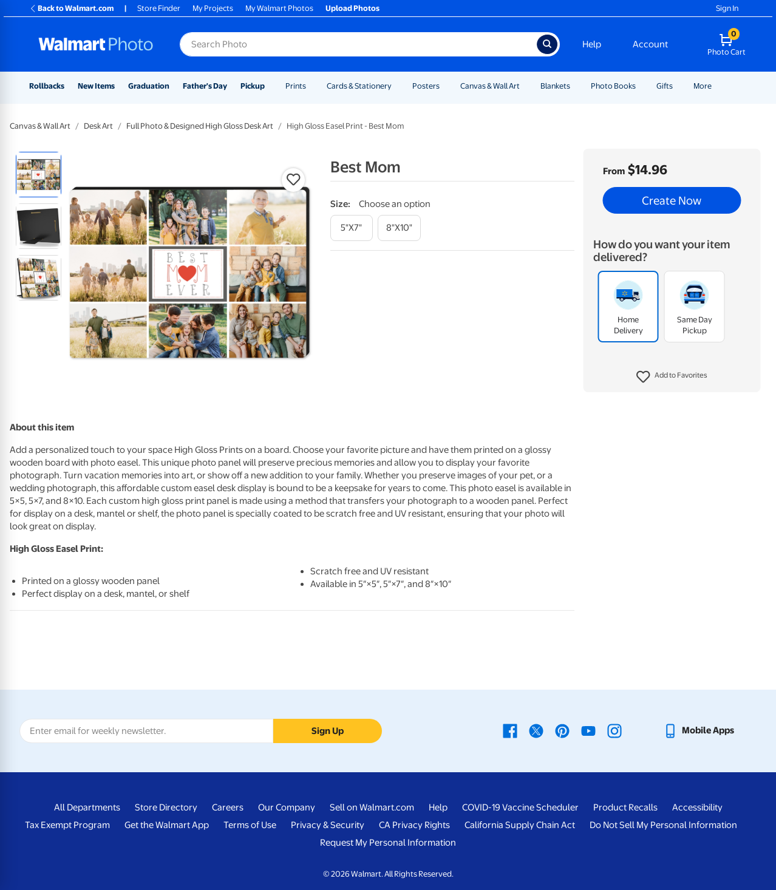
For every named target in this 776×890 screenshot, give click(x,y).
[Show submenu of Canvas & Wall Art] (525, 86)
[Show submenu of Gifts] (678, 86)
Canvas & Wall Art (490, 85)
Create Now (671, 200)
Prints (295, 85)
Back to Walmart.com (71, 8)
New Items (96, 85)
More (702, 85)
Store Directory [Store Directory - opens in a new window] (166, 807)
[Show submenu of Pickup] (270, 86)
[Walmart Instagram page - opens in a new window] (614, 730)
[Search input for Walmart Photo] (358, 44)
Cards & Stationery (359, 85)
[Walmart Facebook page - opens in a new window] (510, 730)
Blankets (555, 85)
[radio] (38, 174)
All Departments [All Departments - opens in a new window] (87, 807)
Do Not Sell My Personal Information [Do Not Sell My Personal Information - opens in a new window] (663, 825)
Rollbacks (46, 85)
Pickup (252, 85)
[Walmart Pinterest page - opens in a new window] (562, 730)
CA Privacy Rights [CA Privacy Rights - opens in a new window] (414, 825)
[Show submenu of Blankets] (575, 86)
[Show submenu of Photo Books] (641, 86)
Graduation (148, 85)
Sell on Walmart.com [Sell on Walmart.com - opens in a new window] (372, 807)
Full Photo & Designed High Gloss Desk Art (199, 126)
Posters (426, 85)
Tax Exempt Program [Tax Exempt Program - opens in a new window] (67, 825)
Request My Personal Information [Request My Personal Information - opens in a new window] (388, 842)
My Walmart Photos (279, 8)
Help (591, 44)
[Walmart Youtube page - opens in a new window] (588, 730)
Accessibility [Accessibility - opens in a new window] (697, 807)
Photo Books (613, 85)
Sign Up (327, 730)
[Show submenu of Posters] (445, 86)
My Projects (212, 8)
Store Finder (158, 8)
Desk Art (98, 126)
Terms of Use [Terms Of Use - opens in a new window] (249, 825)
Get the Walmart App (166, 825)
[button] (672, 377)
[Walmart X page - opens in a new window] (536, 730)
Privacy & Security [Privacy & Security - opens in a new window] (327, 825)
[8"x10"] (399, 228)
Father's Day (205, 85)
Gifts (664, 85)
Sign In (727, 8)
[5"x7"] (351, 228)
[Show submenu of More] (717, 86)
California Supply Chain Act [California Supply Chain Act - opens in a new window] (520, 825)
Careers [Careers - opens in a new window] (227, 807)
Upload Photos (352, 8)
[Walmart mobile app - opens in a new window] (698, 730)
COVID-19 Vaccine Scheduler (520, 807)
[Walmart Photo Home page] (96, 44)
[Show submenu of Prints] (311, 86)
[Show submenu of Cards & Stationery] (397, 86)
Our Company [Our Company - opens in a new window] (286, 807)
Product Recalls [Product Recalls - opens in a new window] (625, 807)
